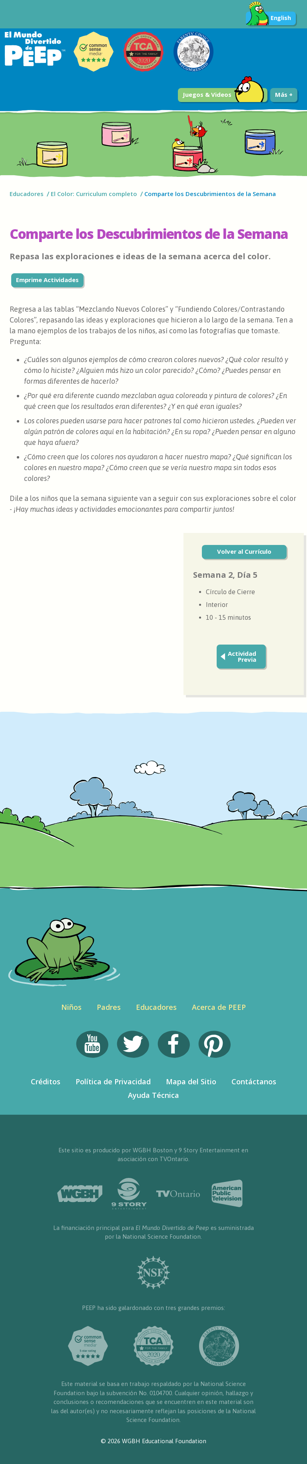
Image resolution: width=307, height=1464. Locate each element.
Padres (109, 1007)
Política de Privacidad (113, 1081)
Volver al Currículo (244, 551)
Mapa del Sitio (191, 1081)
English (268, 18)
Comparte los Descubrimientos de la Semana (210, 194)
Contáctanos (253, 1081)
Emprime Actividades (47, 280)
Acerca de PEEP (219, 1007)
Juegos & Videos (223, 95)
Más (284, 94)
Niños (71, 1007)
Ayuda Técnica (153, 1095)
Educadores (27, 194)
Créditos (45, 1081)
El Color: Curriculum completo (94, 194)
